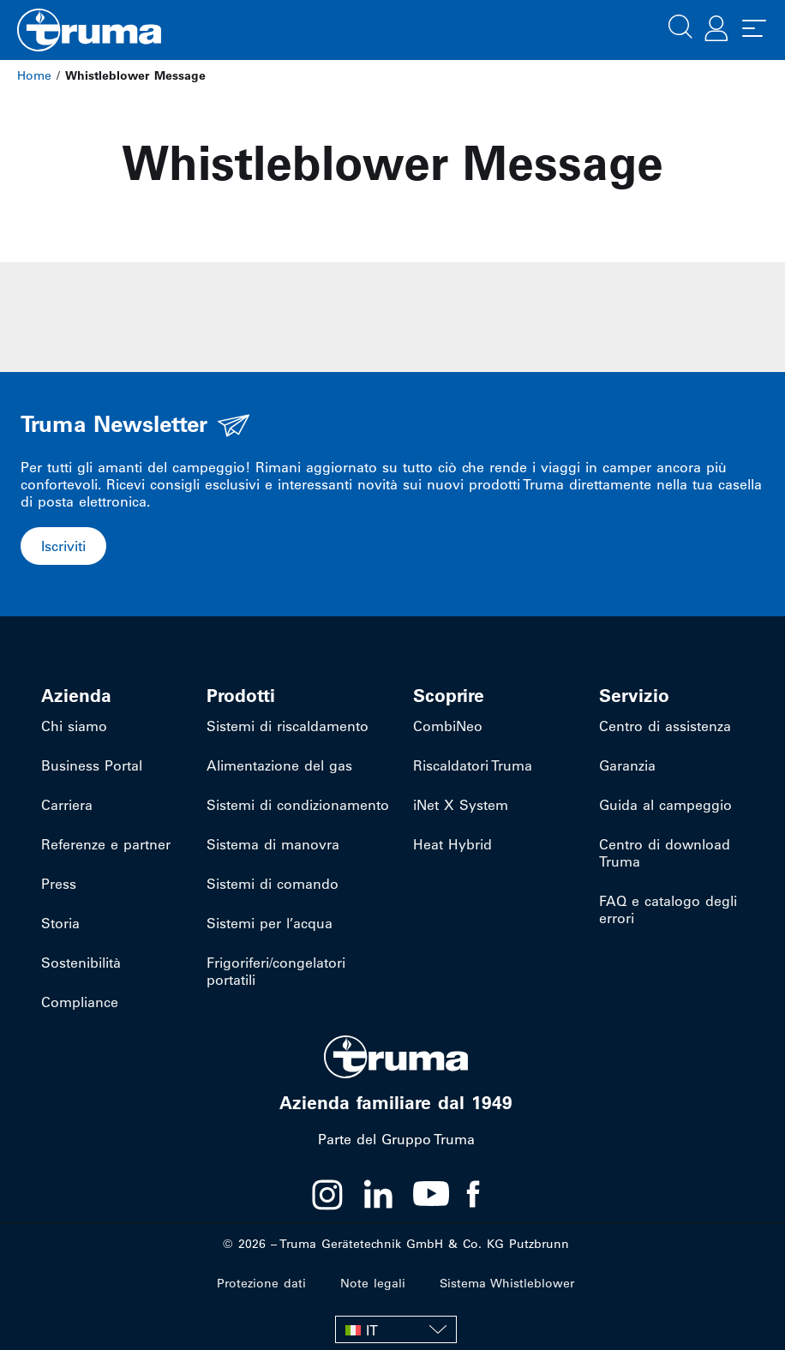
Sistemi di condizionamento (298, 804)
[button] (680, 25)
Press (58, 883)
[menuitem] (396, 1329)
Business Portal (91, 765)
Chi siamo (74, 726)
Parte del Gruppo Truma (396, 1139)
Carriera (67, 804)
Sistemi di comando (273, 883)
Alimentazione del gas (279, 765)
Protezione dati (261, 1283)
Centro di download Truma (664, 853)
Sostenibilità (81, 962)
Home (34, 75)
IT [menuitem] (372, 1330)
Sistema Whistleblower (507, 1283)
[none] (396, 1329)
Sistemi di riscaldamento (288, 726)
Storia (60, 923)
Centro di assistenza (665, 726)
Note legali (372, 1283)
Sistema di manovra (273, 844)
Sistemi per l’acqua (270, 923)
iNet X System (460, 804)
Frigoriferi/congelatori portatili (276, 971)
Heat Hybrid (452, 844)
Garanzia (627, 765)
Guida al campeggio (665, 804)
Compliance (79, 1002)
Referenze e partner (106, 844)
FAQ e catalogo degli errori (668, 909)
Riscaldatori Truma (472, 765)
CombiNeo (447, 726)
